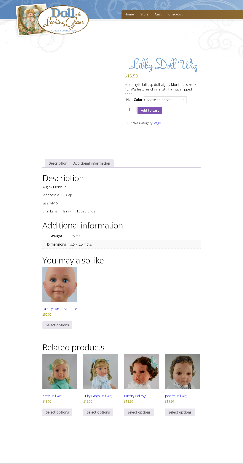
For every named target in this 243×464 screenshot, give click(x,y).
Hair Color (134, 99)
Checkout (171, 15)
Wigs (157, 123)
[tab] (58, 163)
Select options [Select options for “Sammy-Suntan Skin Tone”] (57, 325)
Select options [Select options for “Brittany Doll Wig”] (139, 412)
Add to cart (150, 110)
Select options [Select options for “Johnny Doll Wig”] (179, 412)
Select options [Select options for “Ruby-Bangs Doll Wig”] (98, 412)
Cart (156, 15)
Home (128, 15)
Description (57, 163)
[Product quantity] (131, 109)
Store (143, 15)
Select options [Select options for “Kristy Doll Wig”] (57, 412)
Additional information (91, 163)
